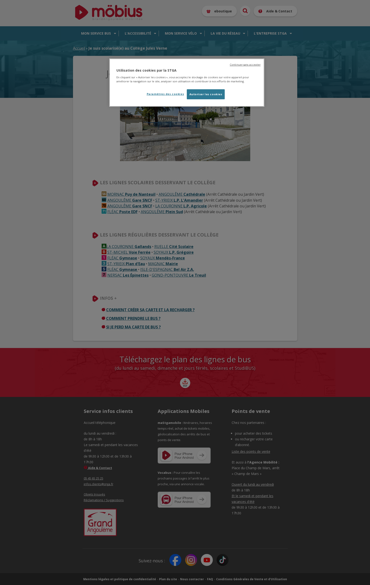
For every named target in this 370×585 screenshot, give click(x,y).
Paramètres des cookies (165, 94)
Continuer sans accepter (245, 64)
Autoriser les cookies (205, 94)
